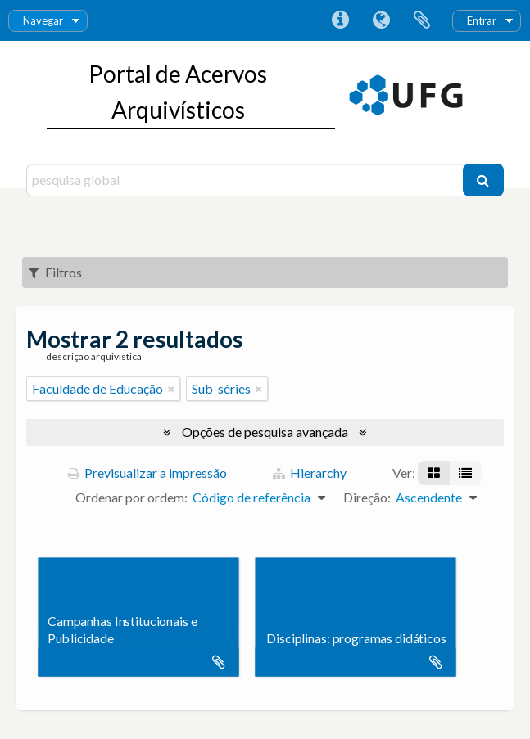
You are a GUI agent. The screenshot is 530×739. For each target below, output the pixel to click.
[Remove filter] (171, 389)
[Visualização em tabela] (465, 473)
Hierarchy (310, 472)
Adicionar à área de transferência (219, 662)
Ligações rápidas (339, 20)
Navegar (43, 20)
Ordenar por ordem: (131, 497)
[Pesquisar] (483, 180)
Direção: (367, 497)
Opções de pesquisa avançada (265, 431)
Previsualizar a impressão (147, 472)
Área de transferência (421, 20)
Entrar (481, 20)
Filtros (55, 272)
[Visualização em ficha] (434, 473)
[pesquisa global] (246, 180)
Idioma (380, 20)
